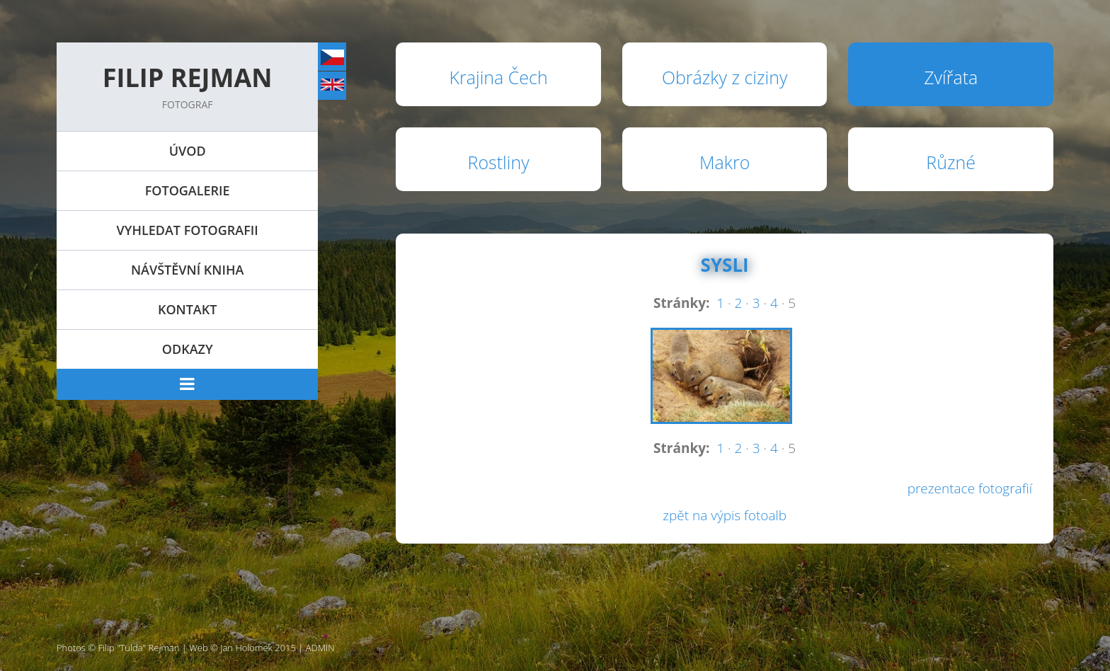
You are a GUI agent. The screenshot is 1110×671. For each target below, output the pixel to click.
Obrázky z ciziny (725, 77)
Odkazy (187, 348)
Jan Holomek (246, 647)
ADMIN (320, 647)
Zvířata (951, 77)
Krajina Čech (499, 77)
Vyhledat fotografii (187, 230)
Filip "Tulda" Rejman (139, 647)
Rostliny (499, 162)
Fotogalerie (187, 190)
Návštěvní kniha (187, 269)
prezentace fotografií (970, 488)
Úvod (187, 150)
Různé (950, 162)
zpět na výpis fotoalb (724, 515)
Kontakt (187, 309)
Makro (724, 162)
